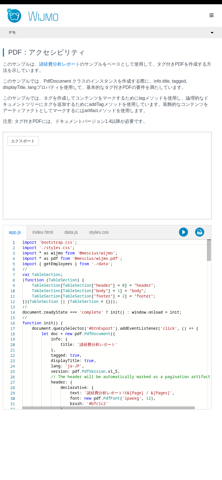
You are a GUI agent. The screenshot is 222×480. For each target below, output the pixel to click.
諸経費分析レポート (59, 64)
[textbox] (22, 239)
